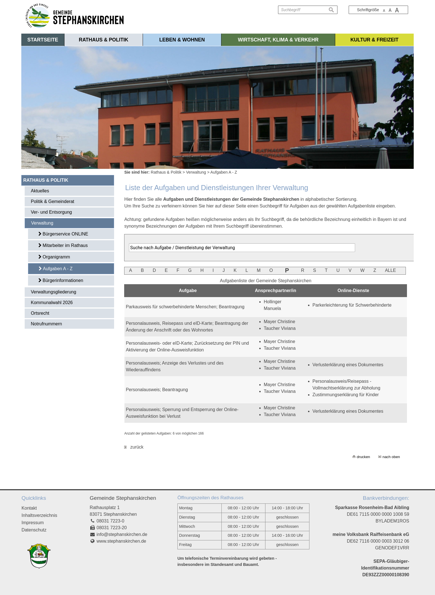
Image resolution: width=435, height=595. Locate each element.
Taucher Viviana (280, 328)
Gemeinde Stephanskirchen (123, 498)
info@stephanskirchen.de (122, 534)
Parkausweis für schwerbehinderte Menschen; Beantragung (185, 306)
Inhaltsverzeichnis (39, 515)
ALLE (390, 270)
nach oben (391, 457)
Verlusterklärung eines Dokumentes (348, 364)
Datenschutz (34, 530)
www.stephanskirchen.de (121, 541)
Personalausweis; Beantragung (157, 389)
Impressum (33, 522)
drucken (363, 457)
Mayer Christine (279, 321)
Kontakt (29, 508)
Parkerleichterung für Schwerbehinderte (352, 305)
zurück (133, 447)
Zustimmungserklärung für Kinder (346, 394)
